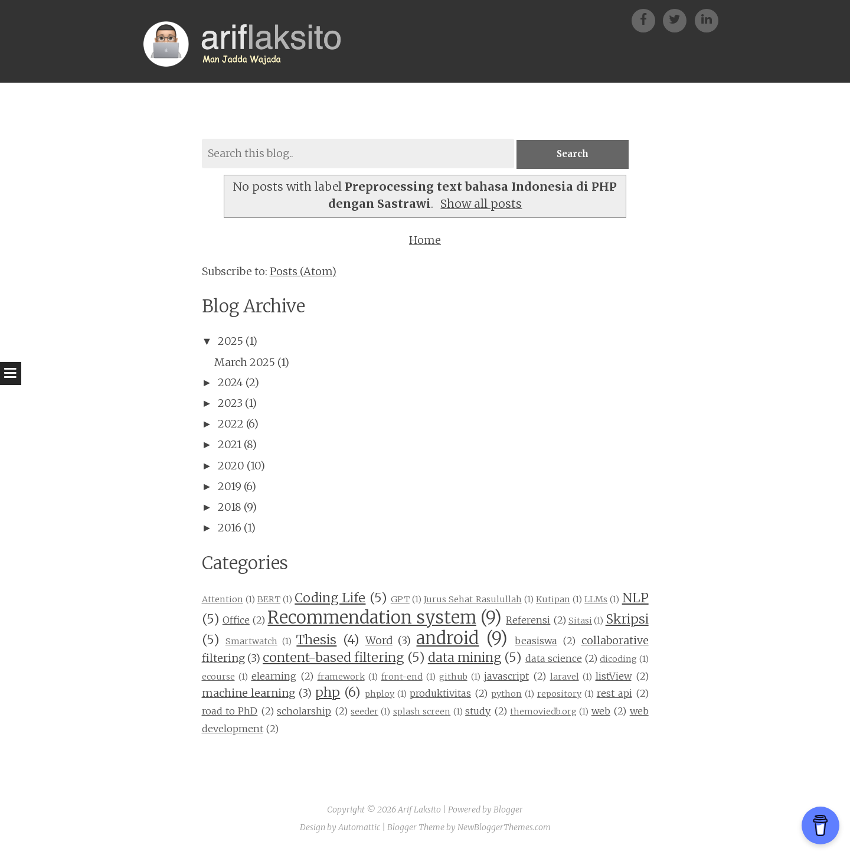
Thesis (316, 641)
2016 (229, 528)
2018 (229, 507)
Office (236, 620)
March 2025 (244, 363)
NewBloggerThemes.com (504, 828)
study (478, 711)
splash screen (421, 712)
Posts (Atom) (303, 272)
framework (341, 677)
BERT (268, 600)
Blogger (508, 810)
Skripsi (627, 620)
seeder (364, 712)
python (506, 695)
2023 (230, 403)
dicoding (618, 659)
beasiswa (536, 642)
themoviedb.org (543, 712)
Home (425, 240)
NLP (635, 598)
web (600, 711)
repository (559, 695)
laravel (564, 677)
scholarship (304, 711)
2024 (230, 383)
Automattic (359, 828)
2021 (229, 445)
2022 (231, 424)
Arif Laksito (419, 810)
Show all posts (481, 205)
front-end (402, 677)
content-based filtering (333, 658)
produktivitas (440, 694)
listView (614, 677)
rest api (614, 694)
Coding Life (330, 598)
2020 (231, 466)
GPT (400, 600)
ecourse (218, 677)
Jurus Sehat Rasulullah (472, 600)
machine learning (249, 694)
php (327, 693)
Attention (222, 600)
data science (553, 659)
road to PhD (230, 711)
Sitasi (580, 621)
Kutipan (553, 600)
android (447, 639)
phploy (379, 695)
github (453, 677)
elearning (273, 677)
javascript (506, 677)
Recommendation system (371, 618)
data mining (464, 658)
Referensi (528, 620)
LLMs (595, 600)
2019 (229, 487)
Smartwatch (251, 642)
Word (379, 641)
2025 (230, 342)
